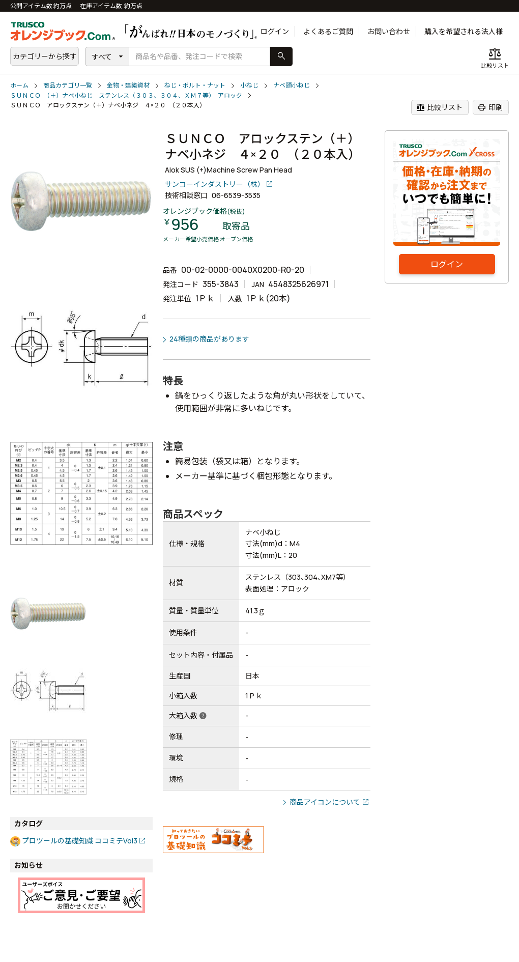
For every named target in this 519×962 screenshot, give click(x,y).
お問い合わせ (388, 31)
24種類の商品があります (209, 339)
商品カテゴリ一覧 (67, 85)
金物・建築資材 (128, 85)
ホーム (19, 85)
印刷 (490, 107)
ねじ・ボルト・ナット (194, 85)
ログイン (275, 31)
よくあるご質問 (328, 31)
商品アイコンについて (325, 802)
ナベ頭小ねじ (291, 85)
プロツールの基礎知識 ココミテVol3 (79, 840)
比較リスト (439, 107)
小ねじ (249, 85)
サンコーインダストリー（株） (215, 184)
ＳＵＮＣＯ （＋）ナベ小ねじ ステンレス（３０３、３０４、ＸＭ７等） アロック (126, 95)
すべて (102, 57)
